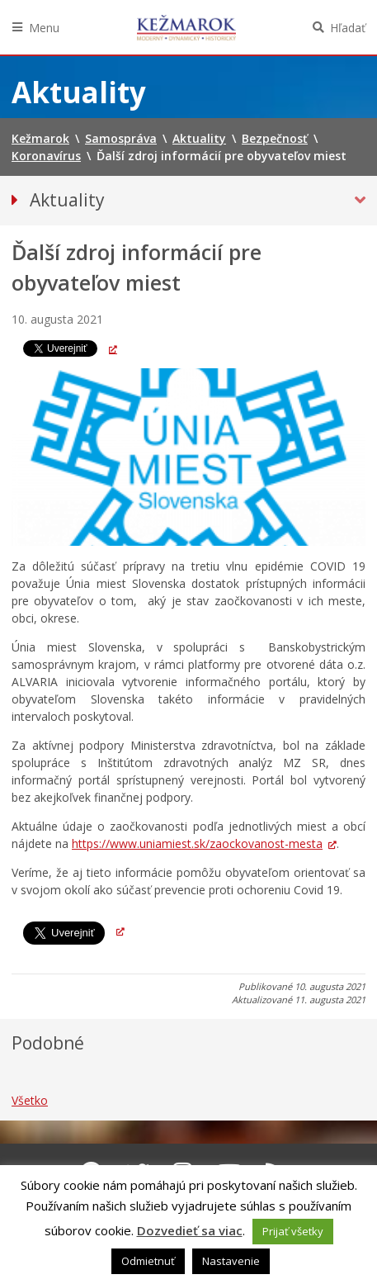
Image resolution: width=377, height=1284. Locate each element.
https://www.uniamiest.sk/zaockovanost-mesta (197, 843)
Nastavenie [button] (231, 1260)
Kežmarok (186, 27)
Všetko (30, 1100)
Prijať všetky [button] (292, 1231)
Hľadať (347, 28)
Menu (44, 28)
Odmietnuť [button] (148, 1260)
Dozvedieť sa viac (190, 1230)
